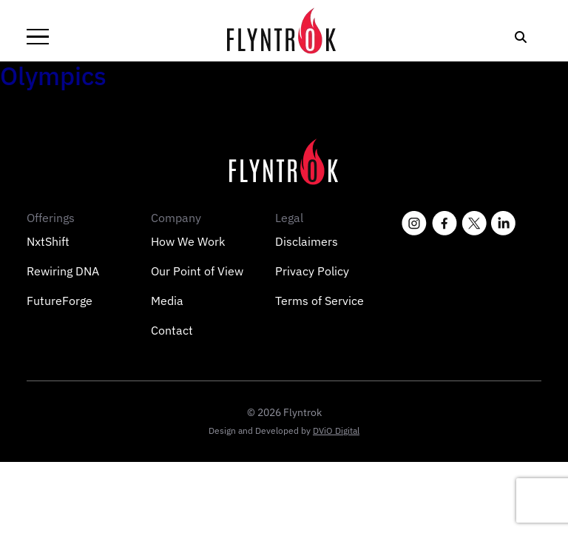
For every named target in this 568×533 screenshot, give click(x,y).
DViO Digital (336, 430)
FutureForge (59, 300)
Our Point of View (197, 271)
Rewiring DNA (63, 271)
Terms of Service (319, 300)
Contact (172, 330)
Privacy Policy (312, 271)
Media (167, 300)
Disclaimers (306, 241)
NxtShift (48, 241)
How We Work (188, 241)
